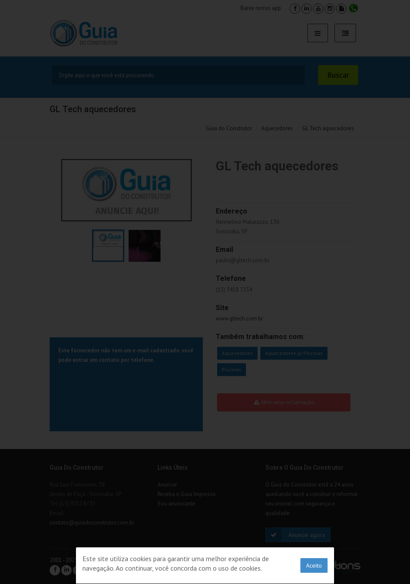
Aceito (314, 565)
